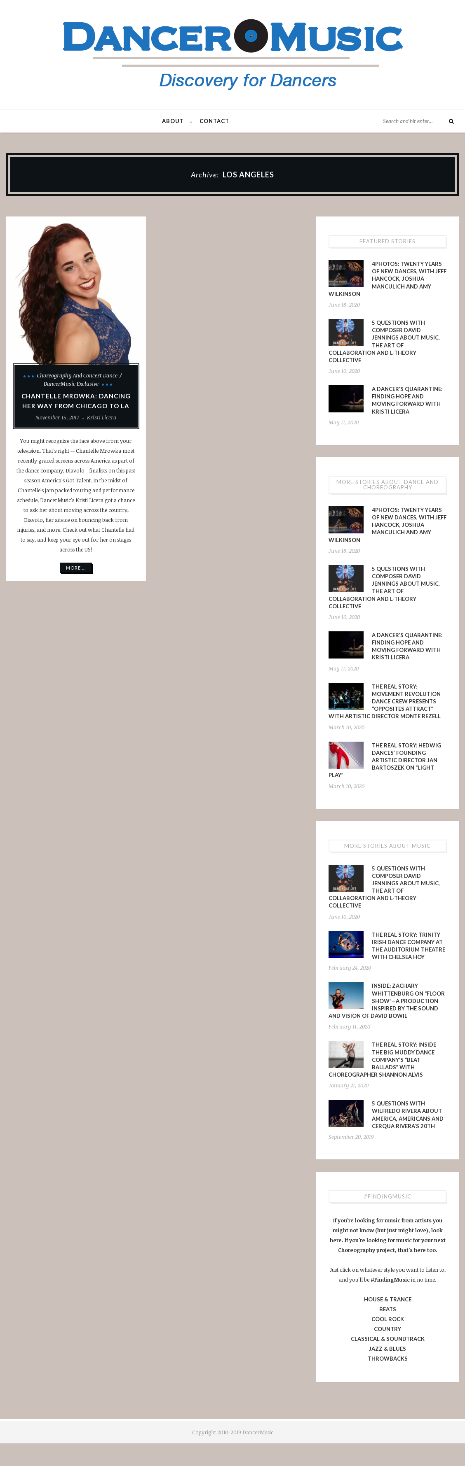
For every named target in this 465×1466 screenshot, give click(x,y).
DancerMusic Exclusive (71, 383)
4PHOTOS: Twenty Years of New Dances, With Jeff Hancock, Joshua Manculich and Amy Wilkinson (387, 279)
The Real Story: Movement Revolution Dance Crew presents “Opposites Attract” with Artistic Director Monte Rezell (385, 701)
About (173, 121)
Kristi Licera (101, 417)
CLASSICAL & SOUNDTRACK (388, 1339)
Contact (214, 121)
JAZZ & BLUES (387, 1348)
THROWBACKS (388, 1358)
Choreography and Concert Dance (77, 375)
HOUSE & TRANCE (387, 1299)
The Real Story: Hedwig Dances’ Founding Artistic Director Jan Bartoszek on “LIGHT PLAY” (385, 760)
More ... (76, 567)
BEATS (387, 1309)
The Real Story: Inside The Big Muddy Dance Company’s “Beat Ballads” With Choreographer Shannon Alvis (382, 1059)
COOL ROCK (387, 1319)
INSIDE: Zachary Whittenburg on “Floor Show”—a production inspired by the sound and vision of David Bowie (387, 1000)
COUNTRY (387, 1329)
